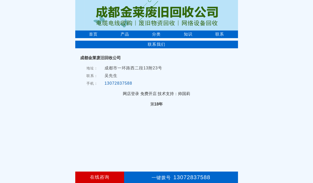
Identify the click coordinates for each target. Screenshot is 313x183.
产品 (125, 34)
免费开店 (148, 94)
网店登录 (131, 94)
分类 (156, 34)
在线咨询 (99, 177)
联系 (219, 34)
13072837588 (118, 83)
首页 (93, 34)
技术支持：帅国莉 (174, 94)
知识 (188, 34)
